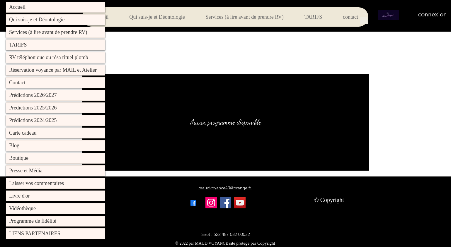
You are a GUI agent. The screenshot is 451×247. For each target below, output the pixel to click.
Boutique (18, 158)
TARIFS (18, 45)
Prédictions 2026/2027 (33, 95)
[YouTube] (240, 202)
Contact (17, 82)
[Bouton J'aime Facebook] (286, 203)
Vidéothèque (22, 208)
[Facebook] (225, 202)
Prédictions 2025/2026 (33, 108)
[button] (363, 18)
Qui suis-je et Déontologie (36, 20)
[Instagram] (211, 202)
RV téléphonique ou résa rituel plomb (48, 57)
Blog (14, 145)
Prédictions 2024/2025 (33, 120)
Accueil (17, 7)
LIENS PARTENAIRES (34, 233)
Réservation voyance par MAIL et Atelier (53, 70)
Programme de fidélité (32, 221)
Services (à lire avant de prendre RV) (48, 32)
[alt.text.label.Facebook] (193, 203)
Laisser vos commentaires (36, 183)
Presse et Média (25, 171)
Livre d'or (19, 196)
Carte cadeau (22, 133)
